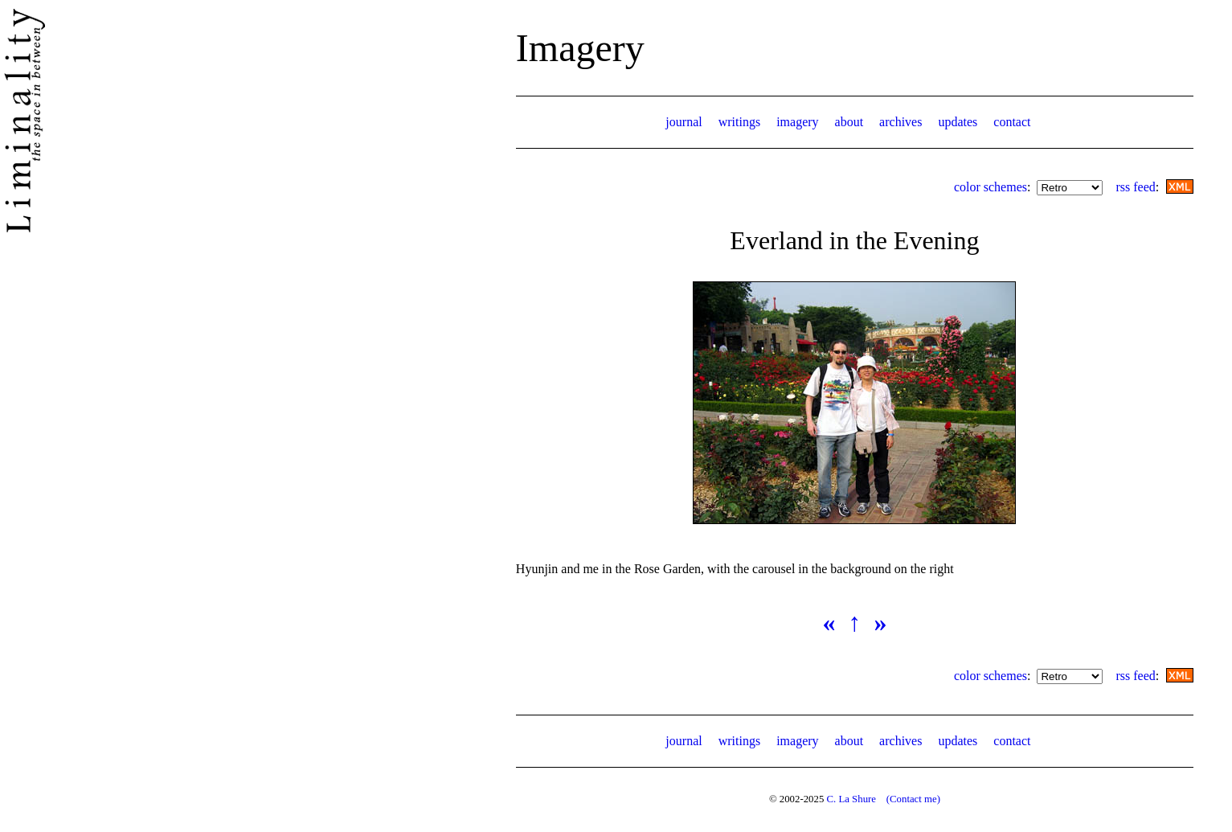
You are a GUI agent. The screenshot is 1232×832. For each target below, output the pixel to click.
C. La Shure (851, 799)
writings (739, 122)
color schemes (990, 187)
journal (683, 122)
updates (957, 122)
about (849, 122)
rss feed (1135, 187)
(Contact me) (913, 799)
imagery (797, 122)
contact (1011, 122)
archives (900, 122)
